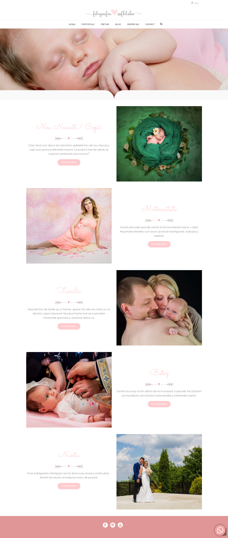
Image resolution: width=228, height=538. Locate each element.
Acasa (72, 24)
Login (195, 3)
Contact (150, 24)
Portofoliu (88, 24)
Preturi (105, 24)
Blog (118, 24)
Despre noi (133, 24)
